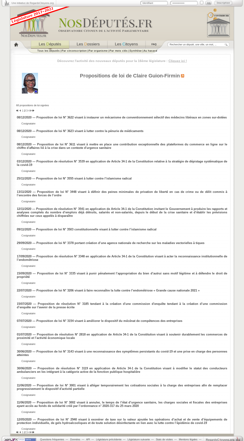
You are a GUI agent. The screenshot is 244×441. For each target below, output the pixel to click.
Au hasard (150, 50)
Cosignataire (28, 123)
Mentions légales (188, 439)
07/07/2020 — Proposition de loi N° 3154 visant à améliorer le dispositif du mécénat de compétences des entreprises (99, 321)
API (88, 439)
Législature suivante (139, 439)
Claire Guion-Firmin (156, 76)
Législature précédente (109, 439)
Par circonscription (74, 50)
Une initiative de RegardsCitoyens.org (33, 3)
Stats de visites (164, 439)
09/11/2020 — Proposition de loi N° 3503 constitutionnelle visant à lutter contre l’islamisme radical (87, 229)
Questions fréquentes (52, 439)
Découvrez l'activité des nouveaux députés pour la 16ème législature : (122, 61)
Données (75, 439)
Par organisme (98, 50)
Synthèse (136, 50)
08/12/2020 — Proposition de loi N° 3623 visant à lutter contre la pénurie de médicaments (80, 131)
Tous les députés (48, 50)
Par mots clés (119, 50)
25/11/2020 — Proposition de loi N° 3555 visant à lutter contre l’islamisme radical (74, 178)
